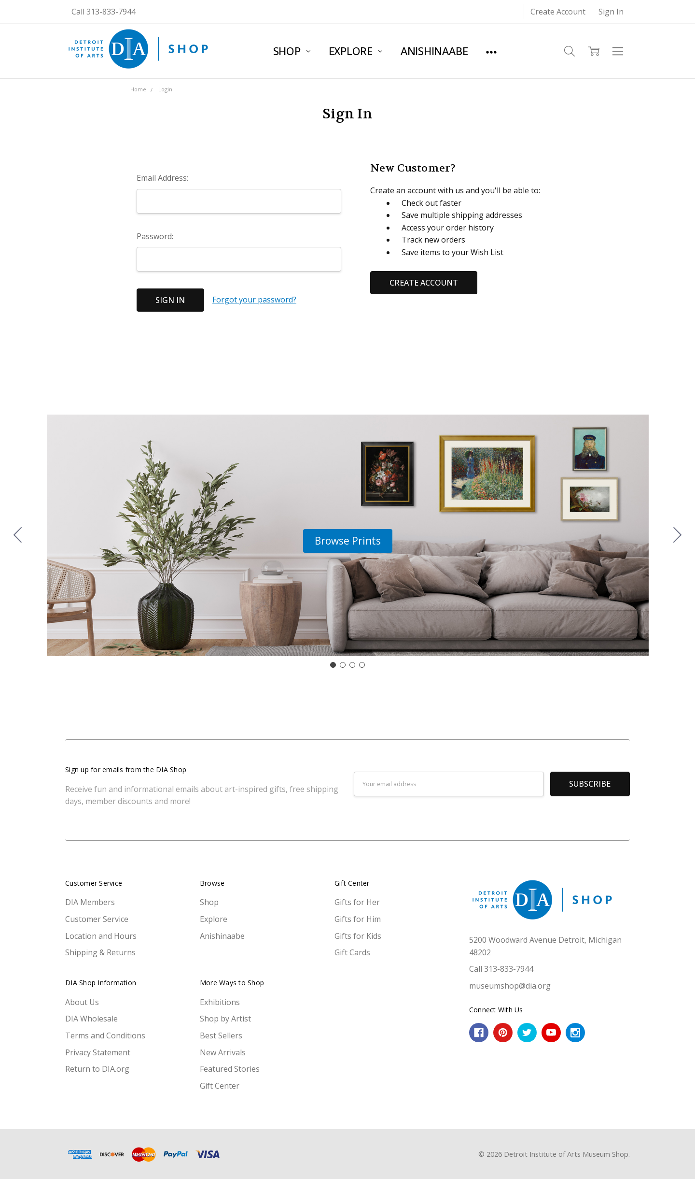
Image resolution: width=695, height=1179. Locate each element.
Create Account (557, 11)
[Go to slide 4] (17, 535)
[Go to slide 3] (352, 665)
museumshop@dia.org (510, 985)
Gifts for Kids (357, 936)
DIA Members (90, 902)
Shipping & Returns (100, 952)
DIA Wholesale (91, 1018)
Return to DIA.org (97, 1069)
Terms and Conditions (105, 1035)
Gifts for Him (357, 919)
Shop (291, 50)
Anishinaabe (434, 50)
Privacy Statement (97, 1052)
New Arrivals (223, 1052)
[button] (347, 541)
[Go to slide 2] (677, 535)
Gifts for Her (357, 902)
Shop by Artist (225, 1018)
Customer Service (96, 919)
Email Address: (162, 178)
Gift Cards (352, 952)
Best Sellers (221, 1035)
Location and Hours (101, 936)
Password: (155, 236)
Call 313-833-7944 (103, 11)
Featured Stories (230, 1069)
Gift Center (219, 1085)
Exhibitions (220, 1002)
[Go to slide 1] (333, 665)
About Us (82, 1002)
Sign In (611, 11)
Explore (355, 50)
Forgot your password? (254, 299)
